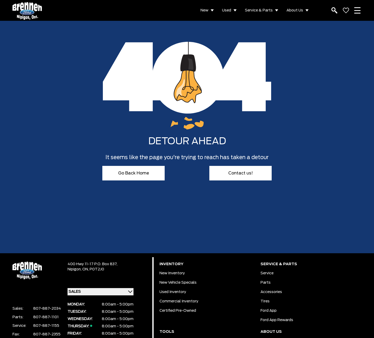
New (204, 10)
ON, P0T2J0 (93, 269)
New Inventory (172, 273)
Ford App (269, 311)
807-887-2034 (47, 308)
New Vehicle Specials (178, 282)
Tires (265, 301)
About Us (294, 10)
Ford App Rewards (277, 320)
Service (267, 273)
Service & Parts (259, 10)
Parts (266, 282)
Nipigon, (75, 269)
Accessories (271, 292)
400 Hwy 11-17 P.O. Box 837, (92, 264)
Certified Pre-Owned (177, 311)
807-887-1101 (46, 317)
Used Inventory (172, 292)
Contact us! (240, 173)
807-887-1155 (46, 326)
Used (226, 10)
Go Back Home (133, 173)
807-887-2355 (47, 334)
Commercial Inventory (178, 301)
